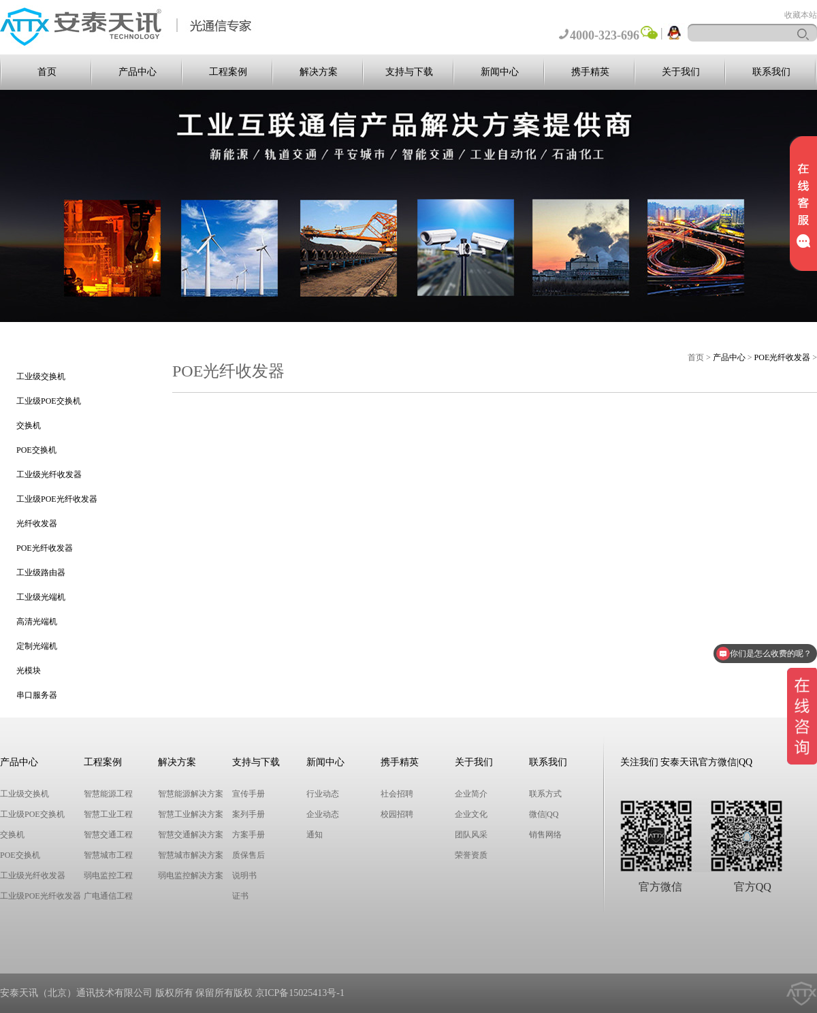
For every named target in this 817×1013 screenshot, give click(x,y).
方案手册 (248, 834)
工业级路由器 (40, 572)
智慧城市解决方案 (190, 855)
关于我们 (681, 72)
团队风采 (471, 834)
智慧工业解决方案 (190, 814)
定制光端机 (36, 646)
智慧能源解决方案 (190, 794)
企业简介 (471, 794)
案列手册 (248, 814)
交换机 (28, 425)
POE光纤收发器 (44, 548)
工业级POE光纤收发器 (56, 499)
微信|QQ (544, 814)
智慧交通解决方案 (190, 834)
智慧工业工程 (108, 814)
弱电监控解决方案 (190, 875)
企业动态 (322, 814)
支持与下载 (409, 72)
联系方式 (545, 794)
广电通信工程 (108, 896)
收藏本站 (800, 15)
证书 (240, 896)
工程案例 (228, 72)
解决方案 (319, 72)
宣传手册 (248, 794)
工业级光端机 (40, 597)
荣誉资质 (471, 855)
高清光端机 (36, 621)
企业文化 (471, 814)
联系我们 (771, 72)
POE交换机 (36, 450)
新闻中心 (500, 72)
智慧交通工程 (108, 834)
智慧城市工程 (108, 855)
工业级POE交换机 (48, 401)
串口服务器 (36, 695)
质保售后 (248, 855)
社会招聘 (397, 794)
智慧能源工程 (108, 794)
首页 (47, 72)
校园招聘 (397, 814)
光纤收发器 (36, 523)
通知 (314, 834)
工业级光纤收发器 (49, 474)
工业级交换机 (40, 376)
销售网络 (545, 834)
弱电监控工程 (108, 875)
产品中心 (137, 72)
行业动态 (322, 794)
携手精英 (590, 72)
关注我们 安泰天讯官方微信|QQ (686, 762)
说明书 (244, 875)
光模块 (28, 670)
